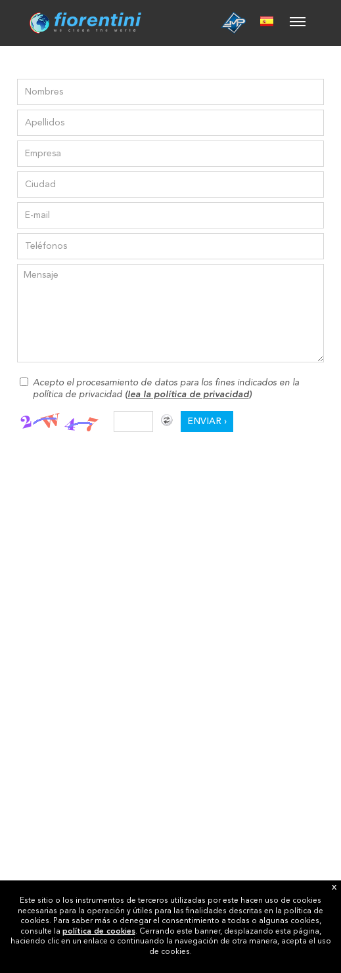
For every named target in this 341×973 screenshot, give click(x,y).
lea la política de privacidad (188, 394)
